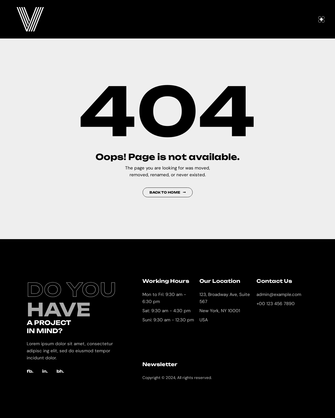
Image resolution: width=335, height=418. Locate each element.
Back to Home (167, 192)
